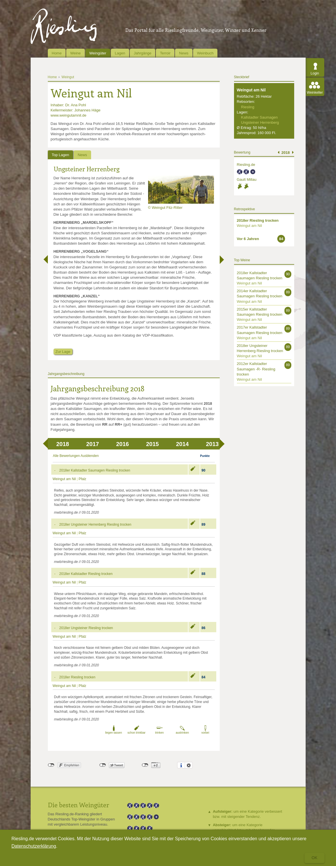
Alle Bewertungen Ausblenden (76, 456)
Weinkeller (315, 93)
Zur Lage (63, 351)
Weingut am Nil (64, 479)
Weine (75, 53)
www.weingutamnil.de (69, 115)
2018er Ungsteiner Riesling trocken (86, 628)
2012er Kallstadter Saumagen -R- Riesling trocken (256, 369)
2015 (152, 444)
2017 (92, 444)
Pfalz (82, 479)
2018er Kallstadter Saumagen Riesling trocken (94, 470)
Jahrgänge (142, 53)
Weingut (68, 77)
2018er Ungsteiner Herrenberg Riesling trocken (95, 525)
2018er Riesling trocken (77, 677)
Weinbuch (205, 53)
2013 (212, 444)
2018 (62, 444)
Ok (314, 857)
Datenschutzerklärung (33, 846)
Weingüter (97, 53)
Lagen (120, 53)
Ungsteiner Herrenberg (86, 168)
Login (315, 73)
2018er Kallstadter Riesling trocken (86, 574)
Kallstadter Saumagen (259, 117)
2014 (182, 444)
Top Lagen (60, 155)
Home (57, 53)
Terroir (165, 53)
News (183, 53)
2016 (122, 444)
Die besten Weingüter (78, 804)
